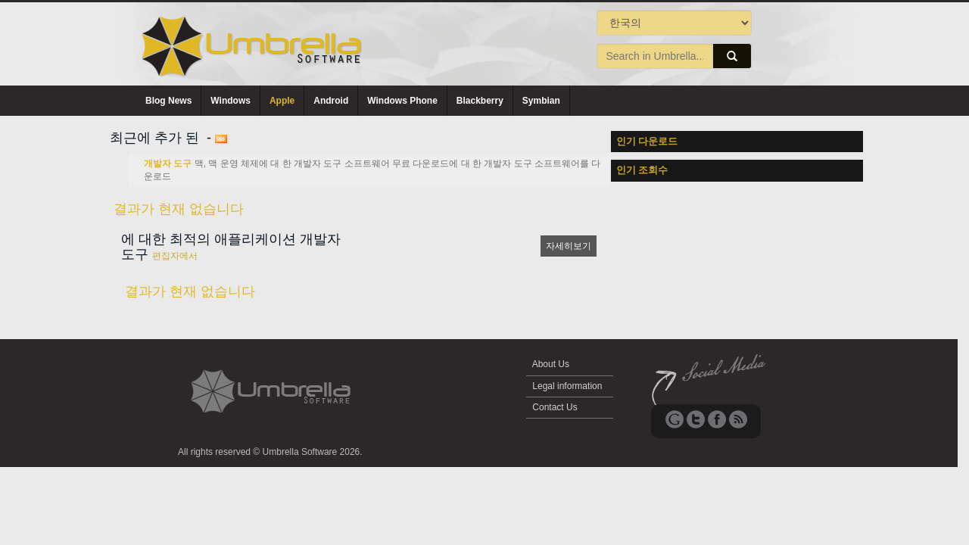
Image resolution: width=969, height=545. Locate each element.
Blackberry (479, 100)
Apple (282, 100)
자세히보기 (568, 246)
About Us (551, 364)
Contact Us (555, 407)
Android (330, 100)
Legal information (567, 386)
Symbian (541, 100)
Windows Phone (402, 100)
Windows (230, 100)
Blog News (168, 100)
